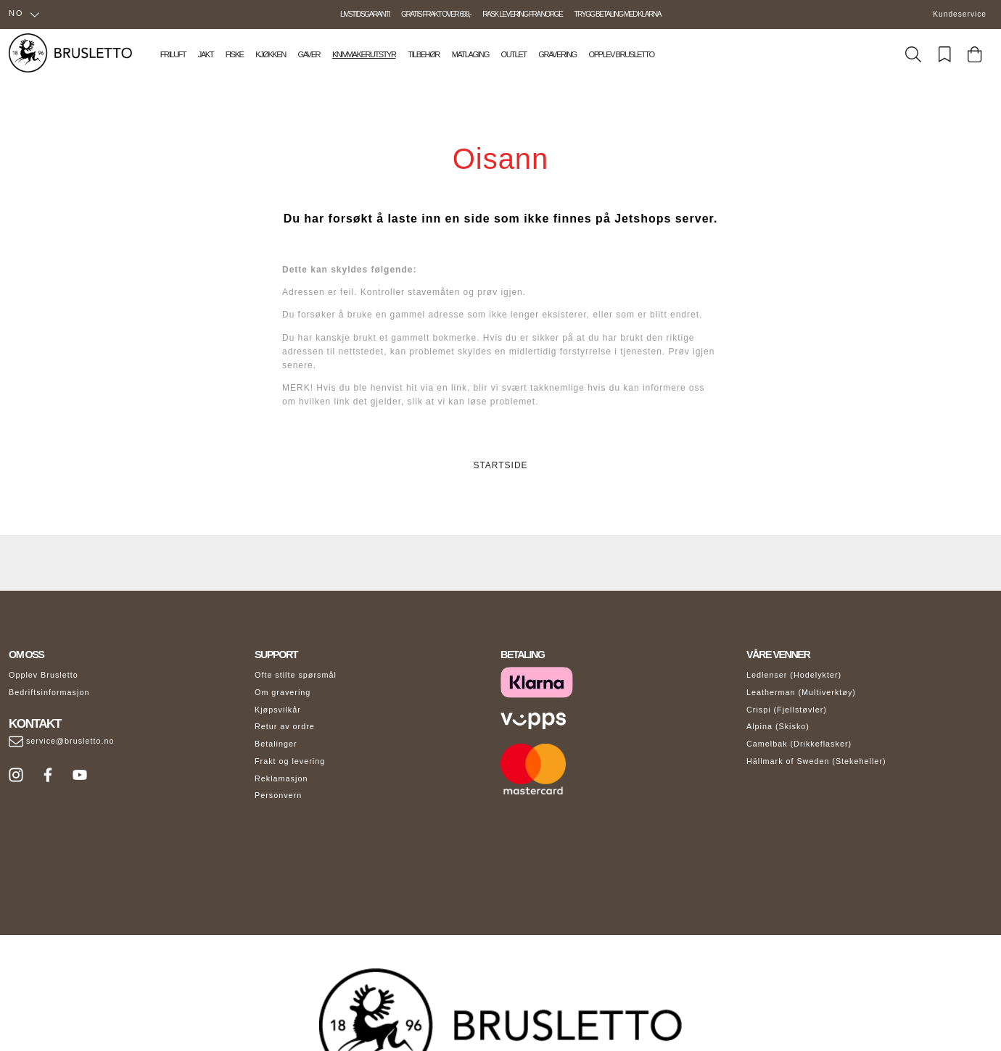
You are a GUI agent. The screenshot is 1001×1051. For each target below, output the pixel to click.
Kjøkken (270, 54)
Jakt (205, 54)
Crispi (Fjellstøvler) (786, 709)
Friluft (173, 54)
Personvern (278, 795)
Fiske (235, 54)
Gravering (557, 54)
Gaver (308, 54)
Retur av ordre (285, 726)
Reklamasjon (281, 778)
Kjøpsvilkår (278, 709)
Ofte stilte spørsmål (296, 674)
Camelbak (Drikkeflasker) (799, 743)
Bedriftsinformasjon (49, 692)
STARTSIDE (500, 465)
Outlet (514, 54)
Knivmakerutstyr (364, 54)
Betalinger (276, 743)
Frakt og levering (290, 761)
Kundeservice (959, 14)
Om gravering (282, 692)
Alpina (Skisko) (778, 726)
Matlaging (470, 54)
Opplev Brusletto (621, 54)
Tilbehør (424, 54)
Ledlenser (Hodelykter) (793, 674)
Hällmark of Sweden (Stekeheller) (816, 761)
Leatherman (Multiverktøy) (801, 692)
